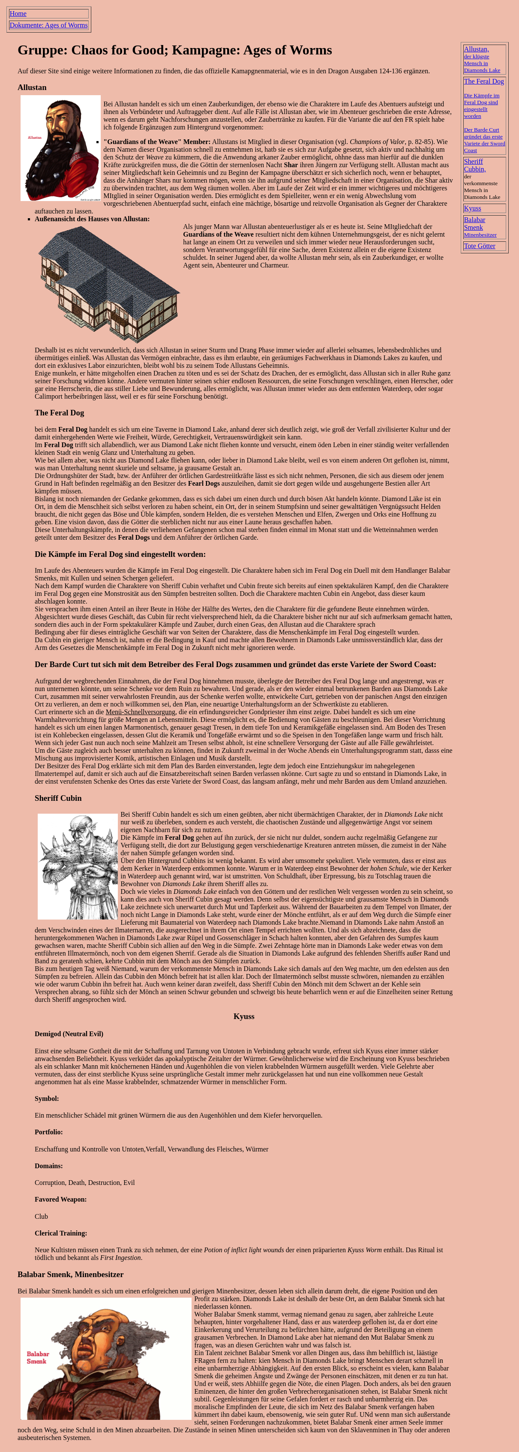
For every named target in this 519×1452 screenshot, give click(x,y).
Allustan (126, 104)
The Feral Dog (59, 412)
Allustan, (482, 59)
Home (18, 13)
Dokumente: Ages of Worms (49, 25)
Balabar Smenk (480, 227)
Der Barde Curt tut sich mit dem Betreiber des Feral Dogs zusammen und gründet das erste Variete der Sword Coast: (235, 664)
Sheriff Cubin (58, 798)
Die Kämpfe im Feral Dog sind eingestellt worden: (120, 554)
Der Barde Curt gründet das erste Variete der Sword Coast (484, 139)
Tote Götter (479, 246)
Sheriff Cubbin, (475, 165)
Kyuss (472, 208)
